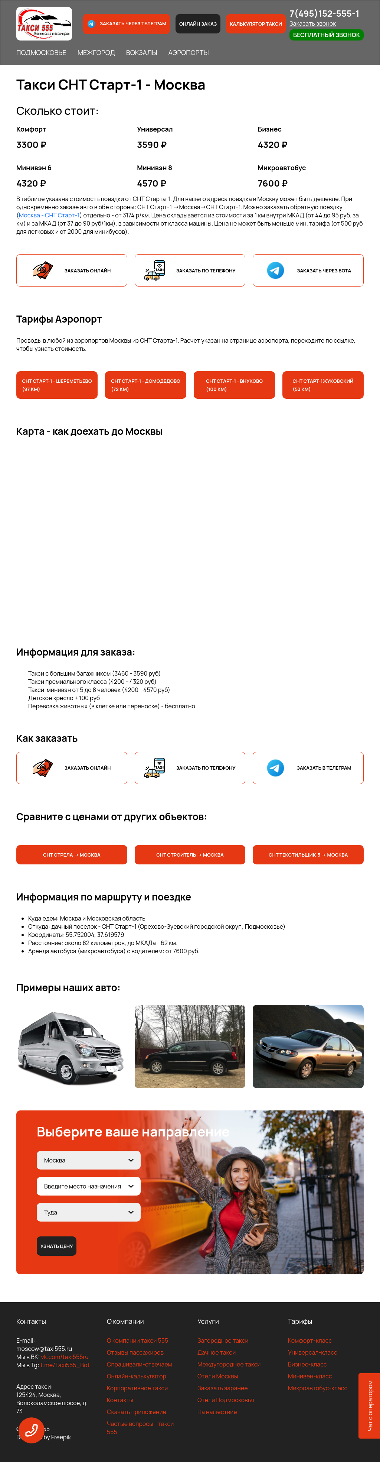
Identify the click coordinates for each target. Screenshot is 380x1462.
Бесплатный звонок (326, 35)
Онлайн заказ (198, 23)
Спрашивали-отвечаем (139, 1364)
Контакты (120, 1400)
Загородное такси (223, 1340)
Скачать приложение (136, 1412)
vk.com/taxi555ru (64, 1357)
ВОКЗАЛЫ (141, 52)
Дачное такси (216, 1352)
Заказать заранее (222, 1388)
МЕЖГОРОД (96, 52)
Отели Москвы (217, 1376)
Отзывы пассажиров (135, 1352)
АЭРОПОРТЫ (188, 52)
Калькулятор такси (256, 23)
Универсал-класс (312, 1352)
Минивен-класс (310, 1376)
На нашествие (217, 1412)
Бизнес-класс (307, 1364)
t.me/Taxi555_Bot (65, 1365)
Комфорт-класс (310, 1340)
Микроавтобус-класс (317, 1388)
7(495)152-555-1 (324, 13)
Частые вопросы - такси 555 (140, 1428)
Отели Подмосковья (225, 1400)
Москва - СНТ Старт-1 (49, 215)
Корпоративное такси (137, 1388)
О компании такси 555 (137, 1340)
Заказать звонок (312, 23)
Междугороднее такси (229, 1364)
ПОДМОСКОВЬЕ (41, 52)
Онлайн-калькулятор (136, 1376)
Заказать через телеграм (126, 24)
